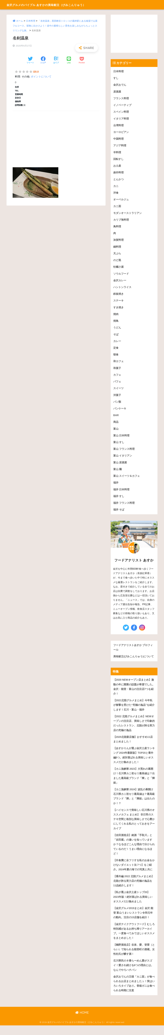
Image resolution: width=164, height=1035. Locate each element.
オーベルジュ (121, 200)
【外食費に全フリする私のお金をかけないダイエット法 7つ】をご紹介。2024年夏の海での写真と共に (134, 873)
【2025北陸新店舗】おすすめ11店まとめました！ (133, 745)
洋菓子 (117, 398)
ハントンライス (122, 289)
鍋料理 (117, 248)
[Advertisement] (56, 135)
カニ (115, 187)
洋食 (115, 194)
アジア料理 (119, 146)
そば (115, 337)
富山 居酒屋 (120, 466)
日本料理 (30, 21)
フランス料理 (121, 98)
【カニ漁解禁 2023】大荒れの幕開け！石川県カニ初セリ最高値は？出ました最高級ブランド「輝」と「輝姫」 (134, 782)
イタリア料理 (121, 119)
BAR (116, 419)
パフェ (117, 384)
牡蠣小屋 (118, 269)
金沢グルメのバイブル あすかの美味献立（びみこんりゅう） (58, 4)
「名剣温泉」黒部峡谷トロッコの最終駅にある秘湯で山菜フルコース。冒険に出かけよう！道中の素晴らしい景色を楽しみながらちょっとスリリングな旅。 (55, 26)
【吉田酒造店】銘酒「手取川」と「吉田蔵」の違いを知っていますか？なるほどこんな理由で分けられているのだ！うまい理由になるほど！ (134, 852)
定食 (115, 350)
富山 (115, 432)
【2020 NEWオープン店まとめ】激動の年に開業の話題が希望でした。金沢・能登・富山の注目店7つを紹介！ (134, 692)
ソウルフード (121, 275)
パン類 (117, 405)
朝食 (115, 357)
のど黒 (117, 262)
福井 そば (118, 514)
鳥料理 (117, 228)
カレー (117, 344)
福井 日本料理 (121, 494)
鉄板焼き (118, 296)
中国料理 (118, 139)
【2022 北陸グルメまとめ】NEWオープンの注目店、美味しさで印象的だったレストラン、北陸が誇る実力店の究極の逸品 (134, 729)
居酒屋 (117, 91)
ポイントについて (41, 76)
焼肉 (115, 316)
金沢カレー (119, 282)
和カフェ (118, 364)
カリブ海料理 (121, 221)
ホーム (19, 21)
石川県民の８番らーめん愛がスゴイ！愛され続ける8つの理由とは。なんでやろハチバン (133, 974)
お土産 (117, 166)
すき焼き (118, 310)
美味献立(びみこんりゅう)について (133, 661)
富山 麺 (117, 473)
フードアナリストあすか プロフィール (133, 652)
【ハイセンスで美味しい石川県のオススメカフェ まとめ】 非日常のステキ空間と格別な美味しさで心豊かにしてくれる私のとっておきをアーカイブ (134, 826)
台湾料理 (118, 126)
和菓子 (117, 371)
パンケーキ (119, 412)
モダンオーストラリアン (127, 214)
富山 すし (118, 446)
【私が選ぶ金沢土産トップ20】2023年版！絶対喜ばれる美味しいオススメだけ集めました (133, 905)
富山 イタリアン (122, 459)
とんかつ (118, 180)
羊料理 (117, 153)
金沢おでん (119, 85)
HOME (82, 1022)
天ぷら (117, 255)
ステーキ (118, 303)
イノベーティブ (122, 105)
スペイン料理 (121, 112)
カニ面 (117, 207)
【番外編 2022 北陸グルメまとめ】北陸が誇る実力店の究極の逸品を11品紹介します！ (133, 889)
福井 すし (118, 500)
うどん (117, 330)
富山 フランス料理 (124, 453)
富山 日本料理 (121, 439)
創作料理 (118, 173)
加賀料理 (118, 241)
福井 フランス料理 (124, 507)
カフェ (117, 378)
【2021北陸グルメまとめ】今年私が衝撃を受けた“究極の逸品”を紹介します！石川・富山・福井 (134, 710)
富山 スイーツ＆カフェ (126, 480)
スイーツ (118, 391)
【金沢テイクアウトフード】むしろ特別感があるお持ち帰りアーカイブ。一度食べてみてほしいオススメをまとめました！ (134, 939)
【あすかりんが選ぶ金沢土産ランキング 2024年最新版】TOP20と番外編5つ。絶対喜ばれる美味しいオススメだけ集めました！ (134, 761)
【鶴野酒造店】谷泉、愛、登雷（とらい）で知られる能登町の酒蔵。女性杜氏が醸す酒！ (134, 958)
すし (115, 78)
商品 (115, 425)
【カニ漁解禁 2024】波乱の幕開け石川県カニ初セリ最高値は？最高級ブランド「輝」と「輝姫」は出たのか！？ (134, 803)
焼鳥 (115, 323)
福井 (115, 487)
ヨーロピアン (121, 132)
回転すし (118, 160)
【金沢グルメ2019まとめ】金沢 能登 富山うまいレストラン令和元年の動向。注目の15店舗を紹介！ (133, 921)
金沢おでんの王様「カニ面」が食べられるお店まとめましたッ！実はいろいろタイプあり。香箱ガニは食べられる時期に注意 (134, 993)
